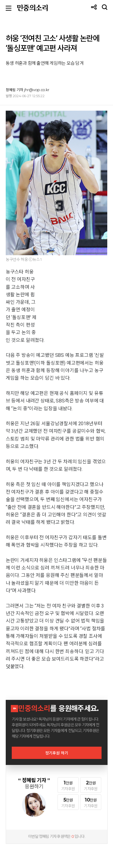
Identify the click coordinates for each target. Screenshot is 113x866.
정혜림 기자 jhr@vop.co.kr (27, 90)
